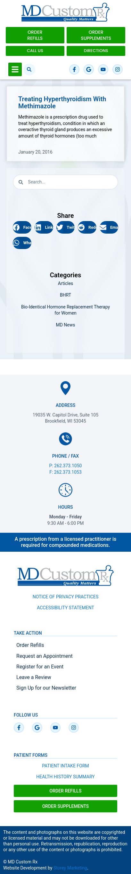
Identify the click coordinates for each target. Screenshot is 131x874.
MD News (65, 324)
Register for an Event (39, 671)
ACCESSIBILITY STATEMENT (65, 612)
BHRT (65, 295)
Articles (65, 283)
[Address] (65, 392)
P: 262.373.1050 (65, 470)
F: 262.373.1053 (65, 476)
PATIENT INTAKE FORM (65, 770)
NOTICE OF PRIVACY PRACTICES (66, 601)
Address (65, 409)
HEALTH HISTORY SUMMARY (65, 781)
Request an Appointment (44, 660)
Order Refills (30, 650)
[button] (29, 70)
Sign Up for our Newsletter (46, 692)
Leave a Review (33, 682)
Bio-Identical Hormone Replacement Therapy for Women (65, 310)
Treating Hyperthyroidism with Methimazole (62, 102)
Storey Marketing (70, 867)
